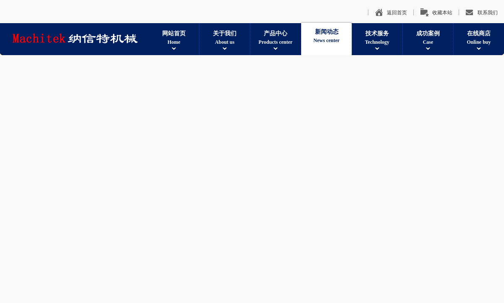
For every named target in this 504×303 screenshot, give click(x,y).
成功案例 (428, 38)
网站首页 (174, 38)
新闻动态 (326, 37)
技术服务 (377, 38)
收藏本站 (442, 13)
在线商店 (479, 38)
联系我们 (488, 13)
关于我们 (225, 38)
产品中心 (275, 38)
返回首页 (397, 13)
